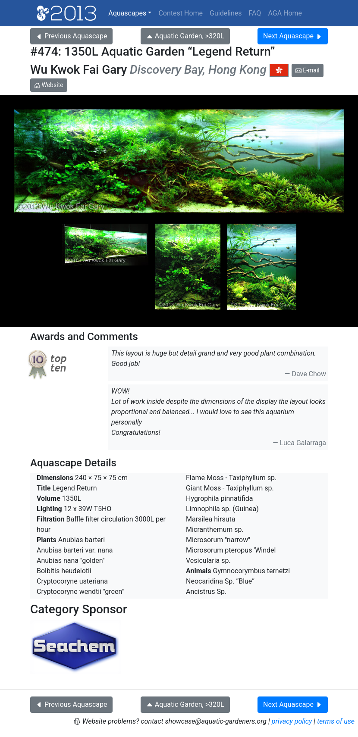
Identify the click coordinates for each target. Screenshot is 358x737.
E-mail (307, 70)
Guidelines (226, 13)
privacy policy (292, 721)
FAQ (255, 13)
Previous (71, 36)
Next (292, 36)
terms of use (336, 721)
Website (48, 84)
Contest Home (180, 13)
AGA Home (285, 13)
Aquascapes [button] (127, 13)
